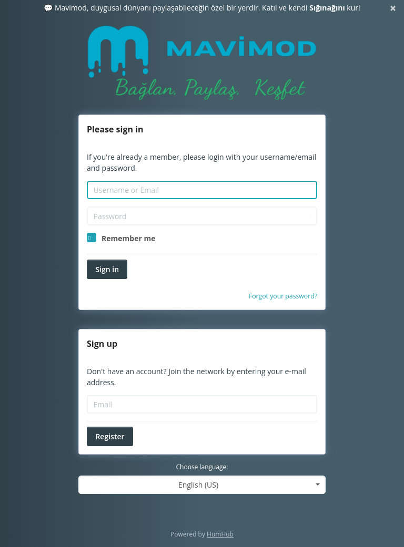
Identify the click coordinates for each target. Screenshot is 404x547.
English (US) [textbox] (198, 485)
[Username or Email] (202, 190)
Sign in (107, 269)
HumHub (220, 534)
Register (109, 436)
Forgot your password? (283, 296)
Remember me (128, 238)
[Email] (202, 404)
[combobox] (202, 485)
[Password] (202, 216)
